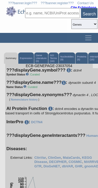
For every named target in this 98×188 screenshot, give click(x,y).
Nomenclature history (24, 99)
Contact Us (85, 3)
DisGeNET (51, 166)
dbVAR (67, 166)
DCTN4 (36, 122)
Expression (26, 58)
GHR (79, 166)
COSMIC (75, 162)
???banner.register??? (57, 3)
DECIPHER (58, 162)
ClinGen (54, 158)
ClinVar (40, 158)
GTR (37, 166)
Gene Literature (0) (41, 58)
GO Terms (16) (53, 58)
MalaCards (71, 158)
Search (89, 14)
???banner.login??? (22, 3)
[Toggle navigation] (88, 38)
